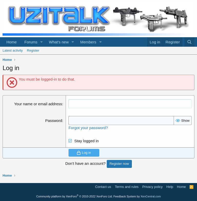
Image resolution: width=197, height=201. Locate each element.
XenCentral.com (151, 196)
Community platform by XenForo (74, 196)
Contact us (103, 187)
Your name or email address (38, 104)
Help (169, 187)
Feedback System (124, 196)
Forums (30, 42)
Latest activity (13, 50)
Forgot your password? (88, 128)
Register (33, 50)
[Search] (189, 42)
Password (53, 120)
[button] (41, 42)
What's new (59, 42)
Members (88, 42)
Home (11, 42)
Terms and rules (127, 187)
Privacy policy (152, 187)
